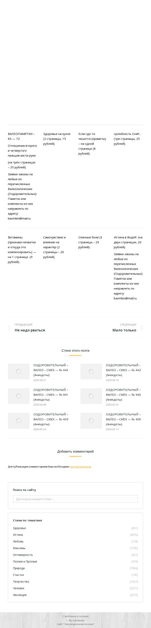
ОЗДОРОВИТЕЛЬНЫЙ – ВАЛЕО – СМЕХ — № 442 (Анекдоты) (123, 370)
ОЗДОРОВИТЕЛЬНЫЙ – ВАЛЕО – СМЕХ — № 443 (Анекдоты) (50, 370)
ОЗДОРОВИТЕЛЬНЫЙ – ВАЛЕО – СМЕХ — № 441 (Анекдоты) (50, 394)
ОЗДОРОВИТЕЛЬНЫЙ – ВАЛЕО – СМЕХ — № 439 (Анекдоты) (50, 419)
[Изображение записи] (18, 371)
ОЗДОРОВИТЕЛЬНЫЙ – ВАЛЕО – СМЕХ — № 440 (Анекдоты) (123, 394)
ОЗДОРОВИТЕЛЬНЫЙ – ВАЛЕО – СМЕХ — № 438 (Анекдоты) (123, 419)
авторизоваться (80, 466)
